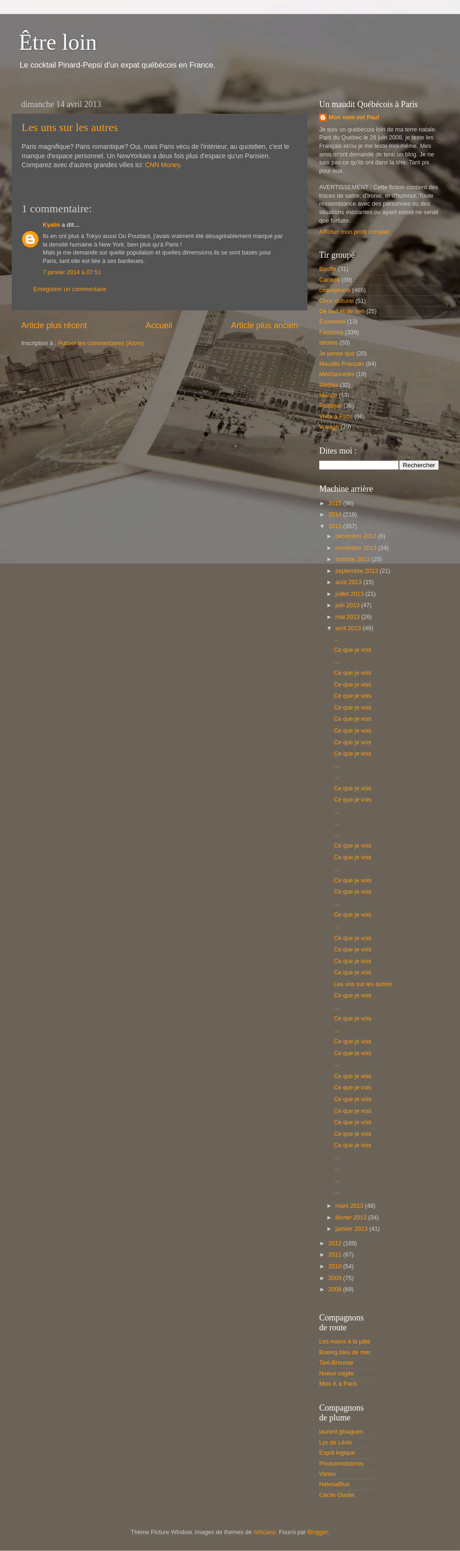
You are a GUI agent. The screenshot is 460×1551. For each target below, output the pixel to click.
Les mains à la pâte (344, 1341)
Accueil (159, 325)
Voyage (329, 427)
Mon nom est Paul (354, 117)
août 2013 (350, 582)
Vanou (327, 1474)
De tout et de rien (342, 311)
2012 (335, 1243)
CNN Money (162, 165)
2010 (335, 1266)
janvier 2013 (352, 1229)
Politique (330, 405)
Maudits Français (341, 364)
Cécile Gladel (336, 1495)
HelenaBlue (334, 1484)
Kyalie (51, 225)
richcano (264, 1532)
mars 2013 (350, 1206)
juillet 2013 (351, 594)
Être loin (58, 42)
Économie (332, 321)
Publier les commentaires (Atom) (101, 343)
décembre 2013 (357, 536)
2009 (335, 1278)
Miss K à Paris (338, 1384)
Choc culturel (336, 301)
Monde (328, 395)
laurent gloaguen (341, 1431)
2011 (335, 1254)
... (336, 638)
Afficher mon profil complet (354, 232)
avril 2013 (349, 628)
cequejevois (335, 290)
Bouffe (327, 269)
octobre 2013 (354, 559)
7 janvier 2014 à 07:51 (72, 272)
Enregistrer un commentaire (69, 289)
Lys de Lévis (335, 1442)
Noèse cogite (336, 1373)
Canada (329, 280)
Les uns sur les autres (70, 127)
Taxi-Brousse (336, 1362)
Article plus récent (54, 325)
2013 (335, 526)
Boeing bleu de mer (344, 1352)
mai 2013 (348, 617)
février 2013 (352, 1217)
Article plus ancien (264, 325)
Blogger (317, 1532)
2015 (335, 503)
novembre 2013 (357, 548)
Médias (328, 385)
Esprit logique (337, 1453)
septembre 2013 (358, 571)
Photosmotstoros (341, 1463)
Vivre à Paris (336, 416)
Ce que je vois (352, 650)
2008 (335, 1289)
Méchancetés (336, 374)
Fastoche (331, 332)
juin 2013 (348, 605)
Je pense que (337, 353)
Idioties (328, 343)
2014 (335, 514)
